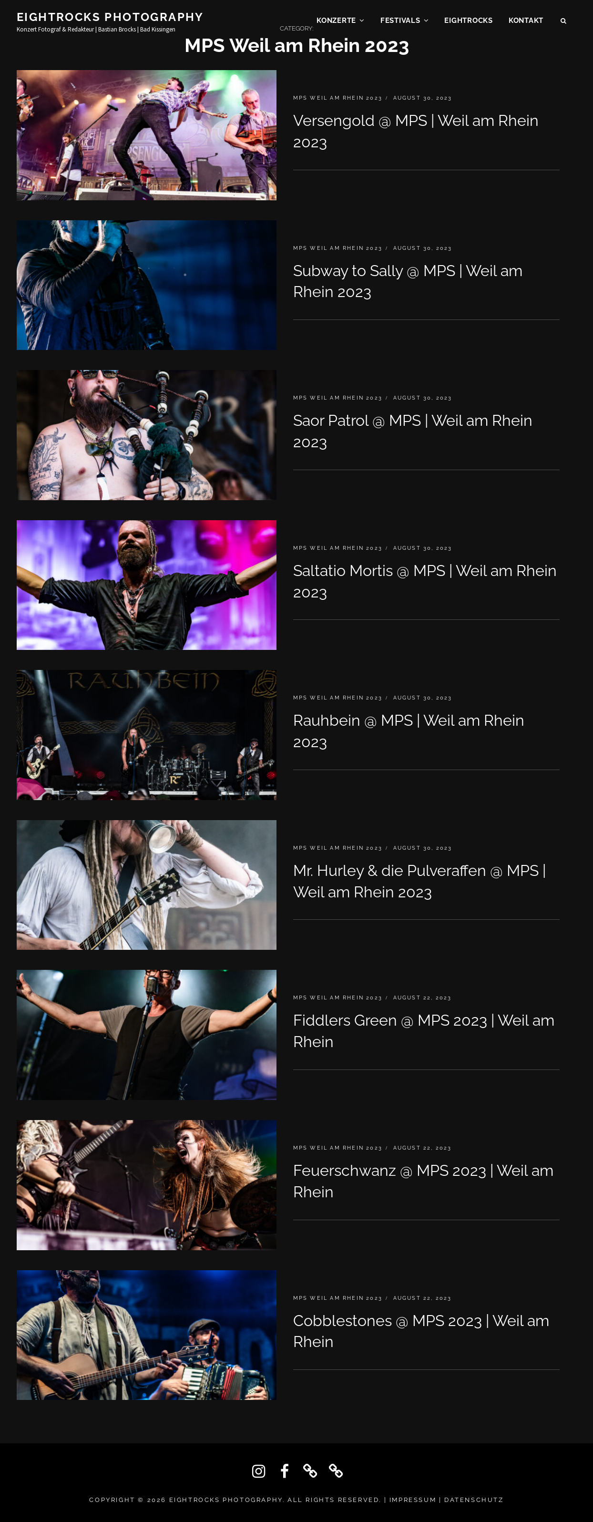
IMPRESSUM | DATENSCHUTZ (446, 1499)
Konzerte (336, 22)
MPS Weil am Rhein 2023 (337, 98)
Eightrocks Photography (110, 18)
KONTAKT (526, 22)
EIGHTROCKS (468, 22)
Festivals (400, 22)
